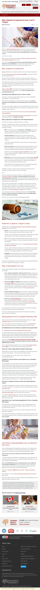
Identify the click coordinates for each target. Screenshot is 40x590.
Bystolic (3, 71)
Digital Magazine (24, 563)
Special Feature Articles (7, 566)
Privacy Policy (23, 551)
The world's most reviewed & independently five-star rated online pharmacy (20, 11)
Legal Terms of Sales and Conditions (28, 546)
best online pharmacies (30, 301)
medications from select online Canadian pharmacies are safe (17, 330)
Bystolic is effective (6, 89)
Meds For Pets (5, 558)
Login (23, 4)
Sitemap (22, 553)
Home (3, 546)
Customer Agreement (25, 549)
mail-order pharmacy (16, 298)
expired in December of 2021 (20, 151)
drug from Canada (30, 287)
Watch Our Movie (24, 524)
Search (35, 7)
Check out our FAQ (20, 469)
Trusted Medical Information (27, 556)
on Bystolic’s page (12, 394)
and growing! (34, 157)
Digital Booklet (24, 561)
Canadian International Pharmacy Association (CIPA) (22, 339)
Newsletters (4, 563)
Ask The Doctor (5, 551)
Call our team (32, 473)
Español (36, 1)
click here (8, 325)
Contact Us (4, 553)
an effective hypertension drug (12, 49)
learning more (11, 469)
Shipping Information (6, 561)
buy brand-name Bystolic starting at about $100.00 (19, 115)
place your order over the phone (21, 473)
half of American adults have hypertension (15, 74)
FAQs (3, 556)
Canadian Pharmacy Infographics (28, 558)
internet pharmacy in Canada (16, 189)
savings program (8, 283)
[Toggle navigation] (36, 15)
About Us (4, 549)
